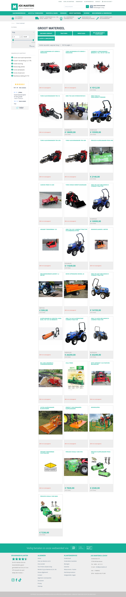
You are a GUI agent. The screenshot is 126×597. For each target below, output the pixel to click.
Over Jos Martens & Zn (44, 561)
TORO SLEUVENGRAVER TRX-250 (50, 140)
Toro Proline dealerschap (45, 567)
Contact (97, 1)
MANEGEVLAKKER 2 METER (99, 229)
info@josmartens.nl (101, 567)
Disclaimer (41, 580)
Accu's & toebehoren (35, 13)
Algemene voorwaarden (44, 578)
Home (60, 1)
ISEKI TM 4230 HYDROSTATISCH (75, 96)
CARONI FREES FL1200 (47, 184)
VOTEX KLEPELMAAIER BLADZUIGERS (47, 408)
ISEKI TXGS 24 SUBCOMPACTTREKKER (98, 96)
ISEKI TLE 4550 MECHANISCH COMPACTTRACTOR (100, 319)
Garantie (66, 567)
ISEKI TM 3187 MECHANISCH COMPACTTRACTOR (100, 185)
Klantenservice (89, 1)
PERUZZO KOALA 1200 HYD (74, 451)
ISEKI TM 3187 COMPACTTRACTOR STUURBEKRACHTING (76, 230)
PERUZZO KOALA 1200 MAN (49, 496)
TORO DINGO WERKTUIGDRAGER (76, 184)
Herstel (32, 46)
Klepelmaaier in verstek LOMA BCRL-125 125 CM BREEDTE (50, 319)
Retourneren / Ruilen (70, 569)
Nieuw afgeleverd (43, 572)
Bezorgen (67, 564)
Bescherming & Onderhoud (102, 13)
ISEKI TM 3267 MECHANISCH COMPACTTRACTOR (100, 274)
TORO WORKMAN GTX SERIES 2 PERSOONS (50, 52)
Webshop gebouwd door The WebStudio (84, 594)
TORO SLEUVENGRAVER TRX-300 (76, 140)
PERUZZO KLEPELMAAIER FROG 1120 (100, 452)
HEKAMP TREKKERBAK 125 (48, 229)
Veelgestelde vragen (70, 575)
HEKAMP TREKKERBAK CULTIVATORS (47, 452)
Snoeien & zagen (52, 13)
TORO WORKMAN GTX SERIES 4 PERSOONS (75, 52)
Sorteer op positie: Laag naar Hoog (49, 45)
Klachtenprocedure (69, 572)
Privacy (40, 583)
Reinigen (63, 13)
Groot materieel (75, 13)
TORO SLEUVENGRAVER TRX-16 (50, 96)
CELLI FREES (69, 363)
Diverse (86, 13)
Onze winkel (41, 564)
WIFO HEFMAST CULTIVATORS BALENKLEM (100, 363)
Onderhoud (79, 1)
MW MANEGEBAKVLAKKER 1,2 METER (49, 274)
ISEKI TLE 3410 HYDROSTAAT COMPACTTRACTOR (74, 319)
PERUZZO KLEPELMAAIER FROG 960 (102, 140)
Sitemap (40, 586)
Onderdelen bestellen (70, 561)
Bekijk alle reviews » (17, 573)
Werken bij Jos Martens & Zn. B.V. (47, 569)
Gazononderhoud (19, 13)
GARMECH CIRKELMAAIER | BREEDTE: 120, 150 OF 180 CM (100, 52)
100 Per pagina (67, 45)
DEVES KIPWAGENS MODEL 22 (75, 274)
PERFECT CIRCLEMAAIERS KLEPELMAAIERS (73, 408)
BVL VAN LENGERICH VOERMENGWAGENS (46, 363)
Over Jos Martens (68, 1)
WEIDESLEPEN (95, 407)
